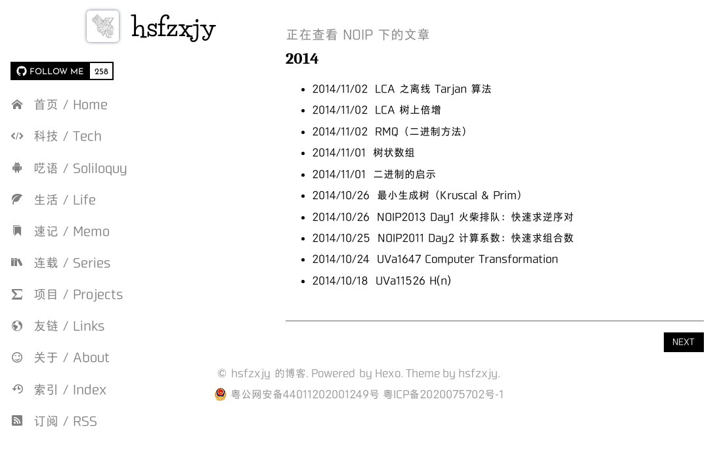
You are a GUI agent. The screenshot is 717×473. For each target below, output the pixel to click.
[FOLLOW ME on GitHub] (49, 71)
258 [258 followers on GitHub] (101, 71)
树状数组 (422, 152)
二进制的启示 (432, 174)
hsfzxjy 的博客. (270, 373)
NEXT (683, 342)
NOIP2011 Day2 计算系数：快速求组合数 (503, 238)
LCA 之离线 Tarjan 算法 (460, 88)
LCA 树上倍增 (435, 109)
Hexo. (389, 373)
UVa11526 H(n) (441, 280)
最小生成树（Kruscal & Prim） (479, 195)
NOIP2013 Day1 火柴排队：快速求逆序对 (502, 217)
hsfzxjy (204, 27)
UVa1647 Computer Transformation (495, 259)
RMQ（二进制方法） (451, 131)
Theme (423, 373)
